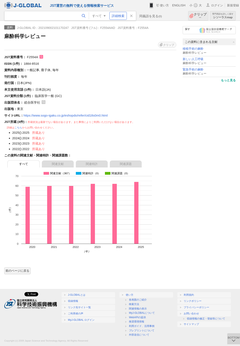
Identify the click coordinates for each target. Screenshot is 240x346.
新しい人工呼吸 (193, 59)
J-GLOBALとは (76, 294)
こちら (18, 127)
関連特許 (92, 164)
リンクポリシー (193, 301)
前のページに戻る (17, 270)
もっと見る (228, 80)
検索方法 (134, 304)
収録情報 (73, 301)
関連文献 (58, 164)
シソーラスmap (222, 16)
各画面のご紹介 (138, 299)
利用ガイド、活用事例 (141, 326)
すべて (23, 164)
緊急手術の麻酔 (193, 69)
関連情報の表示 (138, 308)
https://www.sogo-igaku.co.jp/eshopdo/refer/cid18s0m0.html (66, 115)
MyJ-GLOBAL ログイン (81, 319)
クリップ (200, 16)
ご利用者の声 (75, 313)
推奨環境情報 (136, 321)
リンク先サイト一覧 (79, 307)
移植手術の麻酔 (193, 48)
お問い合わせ (191, 313)
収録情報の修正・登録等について (206, 318)
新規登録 (233, 5)
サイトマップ (191, 324)
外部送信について (139, 334)
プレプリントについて (141, 330)
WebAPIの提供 (137, 317)
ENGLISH (178, 5)
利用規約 (189, 294)
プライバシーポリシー (196, 307)
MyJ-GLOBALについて (142, 312)
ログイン (217, 5)
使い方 (164, 5)
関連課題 (126, 164)
